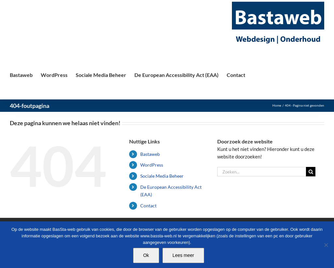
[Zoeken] (310, 171)
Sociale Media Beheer (162, 176)
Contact (148, 205)
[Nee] (326, 245)
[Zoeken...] (261, 171)
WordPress (151, 165)
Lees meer (183, 255)
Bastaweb (150, 154)
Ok (146, 255)
